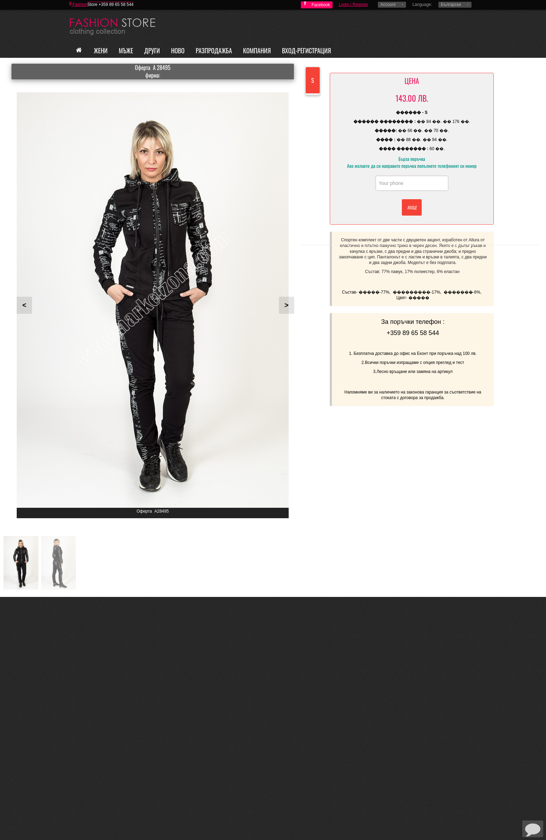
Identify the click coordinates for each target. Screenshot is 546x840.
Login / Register (353, 4)
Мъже (126, 50)
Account (387, 4)
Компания (257, 50)
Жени (101, 50)
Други (152, 50)
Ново (178, 50)
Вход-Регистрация (306, 50)
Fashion (78, 4)
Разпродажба (214, 50)
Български (451, 4)
